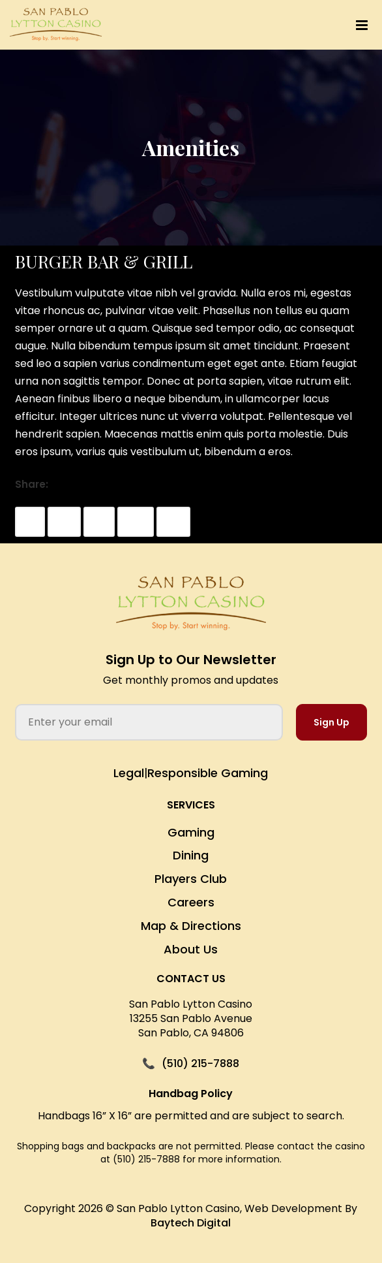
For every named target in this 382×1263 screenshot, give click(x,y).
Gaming (191, 832)
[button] (265, 25)
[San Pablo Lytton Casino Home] (191, 604)
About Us (191, 949)
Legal (128, 773)
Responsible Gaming (207, 773)
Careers (191, 902)
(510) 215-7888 (200, 1064)
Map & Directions (191, 926)
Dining (191, 855)
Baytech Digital (191, 1222)
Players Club (190, 879)
